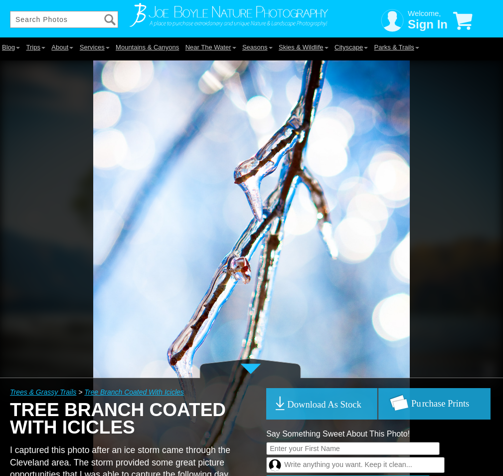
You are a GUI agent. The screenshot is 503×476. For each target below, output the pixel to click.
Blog (11, 47)
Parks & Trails (396, 47)
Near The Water (210, 47)
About (62, 47)
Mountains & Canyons (147, 47)
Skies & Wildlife (304, 47)
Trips (35, 47)
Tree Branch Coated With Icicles (134, 392)
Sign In (428, 24)
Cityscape (351, 47)
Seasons (257, 47)
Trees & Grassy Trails (43, 392)
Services (95, 47)
